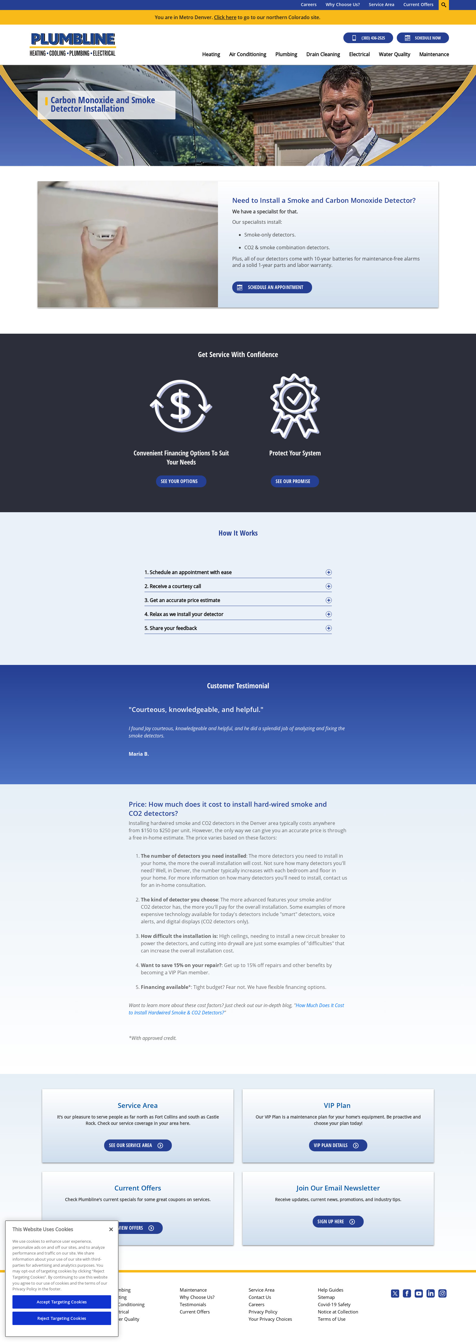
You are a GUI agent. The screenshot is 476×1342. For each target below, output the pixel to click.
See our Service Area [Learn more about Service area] (136, 1145)
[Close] (111, 1229)
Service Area (381, 4)
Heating (211, 54)
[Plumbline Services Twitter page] (395, 1294)
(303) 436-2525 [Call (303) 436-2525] (368, 38)
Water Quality (394, 54)
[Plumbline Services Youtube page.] (419, 1294)
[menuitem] (308, 5)
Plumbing (286, 54)
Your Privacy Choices (270, 1319)
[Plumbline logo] (72, 45)
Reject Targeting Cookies (61, 1318)
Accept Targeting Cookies (62, 1302)
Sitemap (326, 1297)
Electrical (359, 54)
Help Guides (330, 1290)
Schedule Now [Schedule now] (423, 38)
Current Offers (418, 4)
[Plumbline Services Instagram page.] (442, 1294)
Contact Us (260, 1297)
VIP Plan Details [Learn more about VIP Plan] (336, 1145)
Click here (225, 17)
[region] (62, 1278)
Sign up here (336, 1221)
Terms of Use (331, 1319)
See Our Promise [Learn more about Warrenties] (293, 481)
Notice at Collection (338, 1311)
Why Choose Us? (343, 4)
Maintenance (434, 54)
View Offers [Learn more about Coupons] (136, 1227)
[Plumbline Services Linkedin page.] (431, 1294)
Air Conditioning (247, 54)
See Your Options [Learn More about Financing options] (179, 481)
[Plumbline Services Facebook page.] (407, 1294)
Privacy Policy (263, 1311)
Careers (309, 4)
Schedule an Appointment (270, 287)
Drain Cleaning (323, 54)
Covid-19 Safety (334, 1304)
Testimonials (193, 1304)
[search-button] (444, 5)
